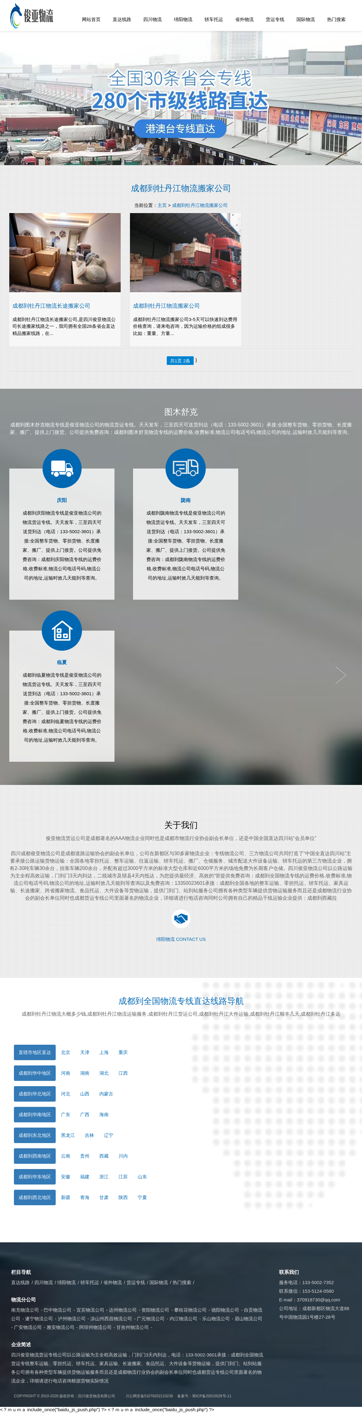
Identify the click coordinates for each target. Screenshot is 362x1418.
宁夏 (142, 1197)
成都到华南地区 (35, 1114)
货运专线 (275, 19)
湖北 (104, 1073)
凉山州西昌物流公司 (111, 1318)
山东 (142, 1176)
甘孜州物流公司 (132, 1327)
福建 (84, 1176)
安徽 (65, 1176)
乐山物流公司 (216, 1318)
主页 (162, 205)
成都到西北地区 (35, 1197)
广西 (84, 1114)
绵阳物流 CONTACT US (181, 939)
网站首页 (91, 19)
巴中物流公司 (57, 1310)
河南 (65, 1073)
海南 (104, 1114)
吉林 (89, 1135)
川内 (123, 1156)
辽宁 (108, 1135)
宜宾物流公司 (90, 1310)
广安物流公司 (28, 1327)
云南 (65, 1156)
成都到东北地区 (35, 1135)
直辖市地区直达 (35, 1052)
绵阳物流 (183, 19)
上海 (104, 1052)
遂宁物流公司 (39, 1318)
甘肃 (104, 1197)
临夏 (62, 662)
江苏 (123, 1176)
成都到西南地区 (35, 1156)
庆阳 (62, 500)
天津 (84, 1052)
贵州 (84, 1156)
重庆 (123, 1052)
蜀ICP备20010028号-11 (211, 1396)
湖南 (84, 1073)
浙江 (104, 1176)
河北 (65, 1093)
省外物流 (244, 19)
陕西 (123, 1197)
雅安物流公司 (61, 1327)
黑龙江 (68, 1135)
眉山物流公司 (248, 1318)
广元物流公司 (151, 1318)
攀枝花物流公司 (190, 1310)
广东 (65, 1114)
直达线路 (122, 19)
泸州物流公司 (72, 1318)
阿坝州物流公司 (95, 1327)
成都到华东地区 (35, 1176)
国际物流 (305, 19)
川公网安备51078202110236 (149, 1396)
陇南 (186, 500)
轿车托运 (214, 19)
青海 (84, 1197)
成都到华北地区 (35, 1093)
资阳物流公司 (155, 1310)
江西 (123, 1073)
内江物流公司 (183, 1318)
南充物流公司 (25, 1310)
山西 (84, 1093)
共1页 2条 (180, 360)
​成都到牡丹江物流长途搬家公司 (51, 305)
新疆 (65, 1197)
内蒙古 (106, 1093)
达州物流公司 (123, 1310)
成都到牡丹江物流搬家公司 (181, 188)
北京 (65, 1052)
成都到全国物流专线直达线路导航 (181, 1001)
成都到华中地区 (35, 1073)
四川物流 (152, 19)
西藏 (104, 1156)
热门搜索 (336, 19)
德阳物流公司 (225, 1310)
